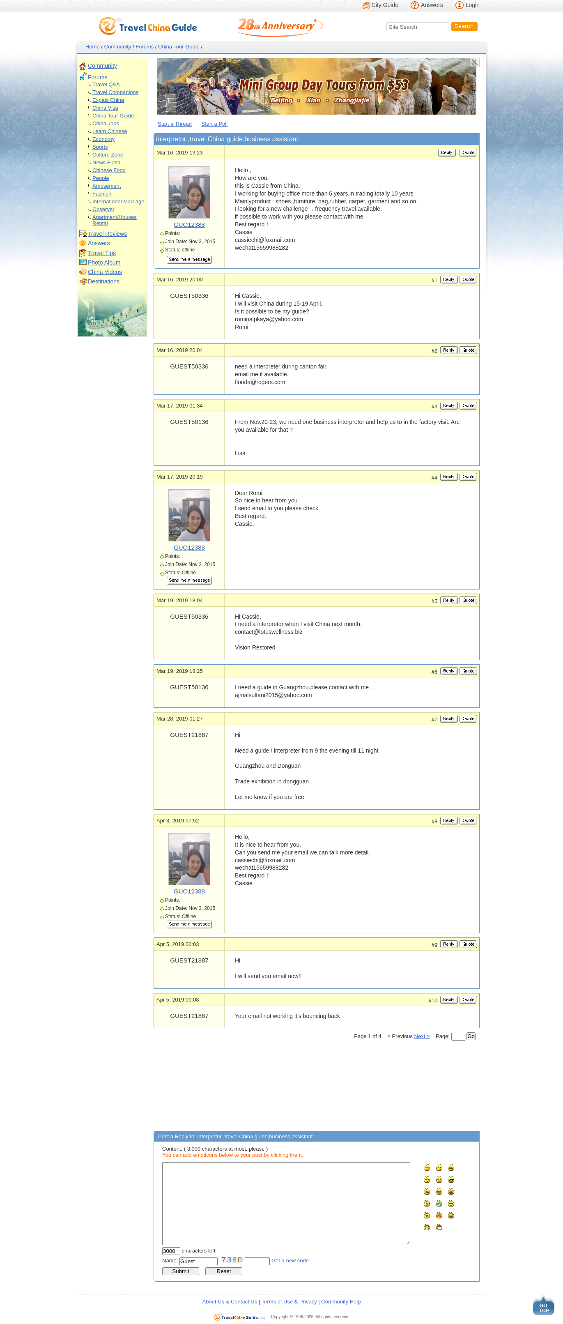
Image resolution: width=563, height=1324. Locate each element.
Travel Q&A (106, 84)
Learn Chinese (109, 131)
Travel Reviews (107, 233)
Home (92, 47)
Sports (100, 147)
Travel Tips (102, 253)
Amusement (106, 186)
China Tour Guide (179, 47)
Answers (432, 5)
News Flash (106, 162)
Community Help (341, 1302)
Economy (103, 139)
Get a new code (290, 1260)
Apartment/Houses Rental (114, 220)
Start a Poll (215, 124)
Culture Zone (107, 155)
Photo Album (104, 262)
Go (471, 1036)
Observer (103, 209)
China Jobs (105, 123)
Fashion (101, 194)
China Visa (105, 108)
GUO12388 (189, 224)
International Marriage (118, 201)
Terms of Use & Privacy (289, 1302)
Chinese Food (109, 170)
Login (473, 5)
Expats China (108, 100)
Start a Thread (175, 124)
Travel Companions (115, 92)
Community (117, 47)
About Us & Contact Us (229, 1302)
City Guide (385, 5)
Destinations (103, 281)
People (100, 178)
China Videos (105, 272)
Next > (422, 1036)
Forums (145, 47)
